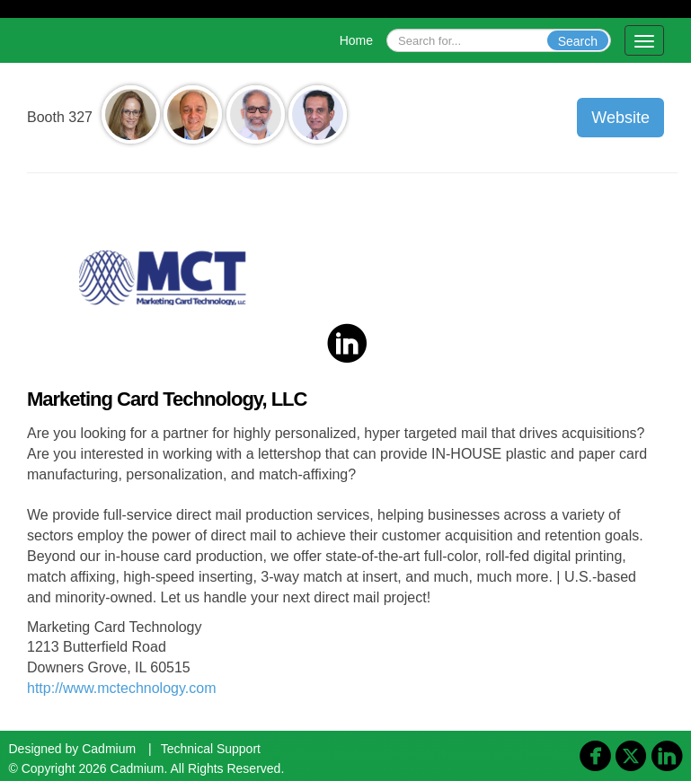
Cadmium (109, 749)
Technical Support (211, 749)
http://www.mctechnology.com (121, 688)
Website (620, 118)
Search (578, 41)
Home (356, 40)
